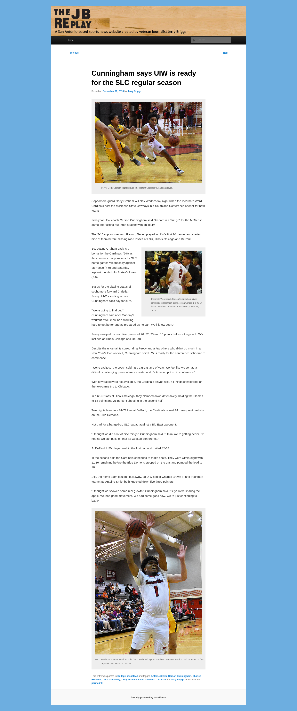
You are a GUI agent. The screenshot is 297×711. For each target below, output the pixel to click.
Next (227, 52)
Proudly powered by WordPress (148, 697)
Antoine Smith (159, 676)
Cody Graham (129, 679)
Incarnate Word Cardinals (152, 679)
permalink (97, 683)
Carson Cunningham (179, 676)
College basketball (127, 676)
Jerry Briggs (134, 91)
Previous (72, 52)
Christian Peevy (111, 679)
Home (70, 40)
